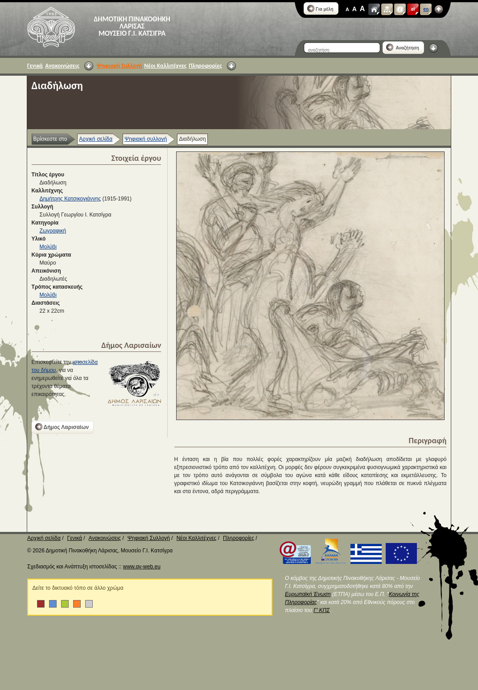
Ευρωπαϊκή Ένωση (308, 594)
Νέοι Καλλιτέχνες (165, 65)
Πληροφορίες (205, 65)
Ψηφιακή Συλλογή (119, 65)
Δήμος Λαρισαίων (62, 426)
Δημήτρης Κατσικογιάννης (70, 199)
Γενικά (35, 65)
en (426, 9)
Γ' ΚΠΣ (321, 610)
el (413, 9)
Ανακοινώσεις (62, 65)
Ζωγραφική (53, 231)
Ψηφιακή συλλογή (145, 139)
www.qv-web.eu (142, 566)
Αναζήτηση (402, 47)
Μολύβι (48, 247)
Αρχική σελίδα (95, 139)
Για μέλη (320, 8)
